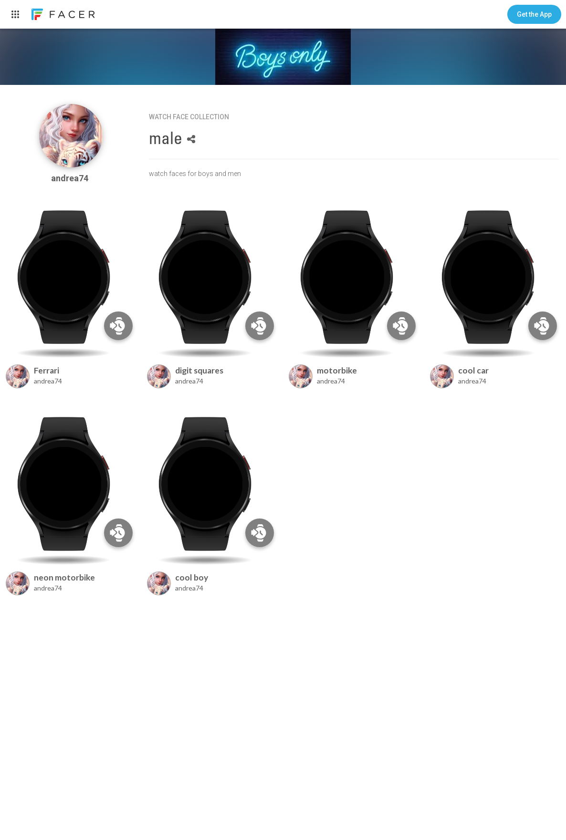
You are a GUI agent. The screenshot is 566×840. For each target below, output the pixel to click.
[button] (534, 14)
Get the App (534, 14)
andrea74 (70, 178)
